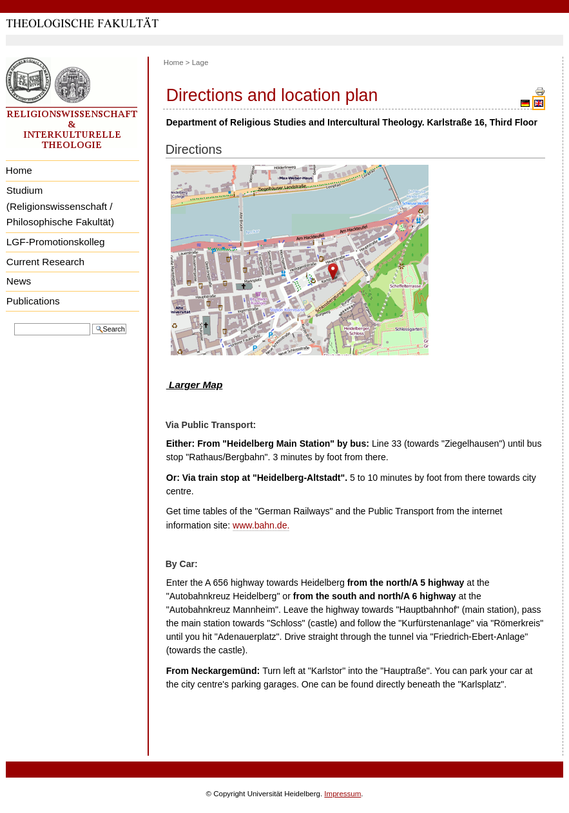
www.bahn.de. (261, 525)
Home (19, 170)
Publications (33, 300)
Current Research (45, 261)
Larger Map (194, 384)
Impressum (342, 794)
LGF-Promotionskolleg (55, 241)
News (18, 281)
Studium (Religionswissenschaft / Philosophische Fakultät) (60, 206)
